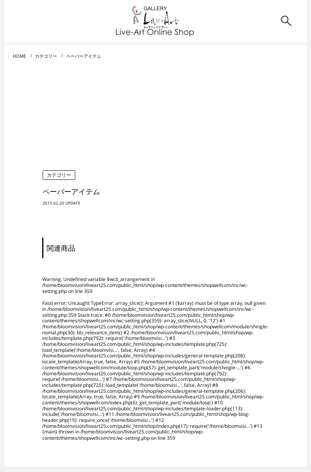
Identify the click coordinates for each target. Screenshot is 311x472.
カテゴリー (46, 56)
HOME (19, 56)
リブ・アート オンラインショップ (156, 17)
